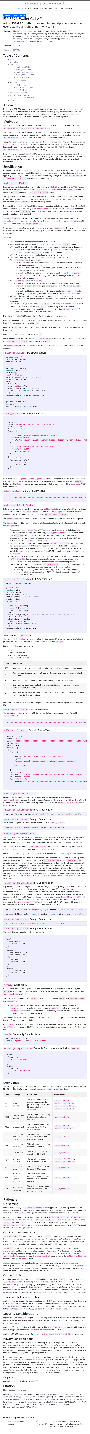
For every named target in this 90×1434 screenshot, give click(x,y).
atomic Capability (23, 77)
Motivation (14, 62)
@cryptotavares (40, 39)
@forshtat (25, 36)
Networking (33, 8)
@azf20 (62, 39)
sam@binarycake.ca (60, 36)
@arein (77, 34)
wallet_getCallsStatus (24, 69)
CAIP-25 (26, 863)
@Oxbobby (17, 39)
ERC (50, 8)
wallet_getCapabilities (25, 75)
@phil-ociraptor (19, 41)
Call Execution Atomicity (26, 87)
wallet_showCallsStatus (25, 72)
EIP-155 (74, 187)
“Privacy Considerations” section (69, 842)
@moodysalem (31, 31)
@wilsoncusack (19, 34)
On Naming (21, 85)
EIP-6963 (23, 868)
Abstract (13, 59)
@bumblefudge (45, 41)
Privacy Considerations (25, 98)
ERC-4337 (59, 147)
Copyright (14, 100)
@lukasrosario (56, 31)
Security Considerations (19, 95)
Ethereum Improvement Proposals (45, 3)
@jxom (60, 34)
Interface (43, 8)
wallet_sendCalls (23, 67)
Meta (56, 8)
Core (24, 8)
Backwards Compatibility (20, 92)
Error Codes (21, 80)
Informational (66, 8)
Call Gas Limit (21, 90)
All (19, 8)
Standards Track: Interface (14, 15)
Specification (15, 64)
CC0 (36, 1381)
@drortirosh (41, 34)
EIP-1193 (16, 50)
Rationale (13, 82)
